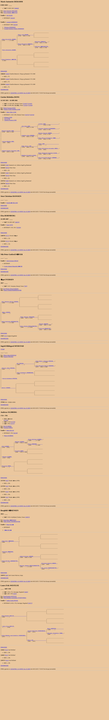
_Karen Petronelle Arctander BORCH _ (48, 160)
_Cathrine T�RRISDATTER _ (41, 49)
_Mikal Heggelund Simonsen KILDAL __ (48, 165)
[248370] (17, 236)
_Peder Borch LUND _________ (29, 157)
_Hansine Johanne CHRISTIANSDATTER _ (29, 606)
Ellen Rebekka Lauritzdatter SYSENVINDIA (15, 639)
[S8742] (7, 181)
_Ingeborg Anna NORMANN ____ (29, 144)
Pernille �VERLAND (12, 216)
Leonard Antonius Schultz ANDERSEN (14, 28)
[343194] (15, 24)
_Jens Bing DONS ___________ (29, 133)
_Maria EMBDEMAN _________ (35, 473)
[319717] (30, 645)
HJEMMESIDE (4, 96)
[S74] (5, 356)
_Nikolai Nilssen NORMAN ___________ (48, 142)
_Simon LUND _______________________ (48, 154)
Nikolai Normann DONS (9, 114)
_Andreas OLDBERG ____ (20, 470)
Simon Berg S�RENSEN (9, 555)
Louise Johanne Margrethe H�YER (13, 280)
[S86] (6, 617)
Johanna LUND (8, 124)
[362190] (15, 461)
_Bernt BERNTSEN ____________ (55, 674)
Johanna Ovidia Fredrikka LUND (12, 116)
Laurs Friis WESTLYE (8, 671)
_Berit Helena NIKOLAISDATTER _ (29, 346)
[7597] (25, 300)
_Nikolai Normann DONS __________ (10, 139)
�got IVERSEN (6, 329)
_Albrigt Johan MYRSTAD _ (8, 390)
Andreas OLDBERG (7, 488)
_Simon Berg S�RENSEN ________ (10, 577)
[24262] (26, 633)
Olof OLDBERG (7, 454)
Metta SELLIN (10, 458)
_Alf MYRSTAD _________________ (25, 384)
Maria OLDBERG (8, 463)
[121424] (30, 110)
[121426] (30, 112)
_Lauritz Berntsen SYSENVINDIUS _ (36, 677)
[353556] (18, 241)
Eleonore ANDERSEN (10, 27)
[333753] (27, 121)
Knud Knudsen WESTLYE (10, 638)
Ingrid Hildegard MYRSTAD (9, 402)
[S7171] (7, 249)
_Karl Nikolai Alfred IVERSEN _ (10, 317)
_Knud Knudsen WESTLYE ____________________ (13, 659)
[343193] (12, 18)
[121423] (25, 110)
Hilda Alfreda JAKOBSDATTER (12, 556)
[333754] (32, 121)
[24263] (15, 635)
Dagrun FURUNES (8, 377)
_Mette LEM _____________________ (36, 688)
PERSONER (4, 78)
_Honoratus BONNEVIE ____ (41, 43)
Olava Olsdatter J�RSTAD (10, 12)
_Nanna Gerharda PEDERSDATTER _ (10, 340)
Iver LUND (7, 125)
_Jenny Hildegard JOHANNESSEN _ (25, 395)
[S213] (6, 698)
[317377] (12, 451)
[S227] (7, 515)
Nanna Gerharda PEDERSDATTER (12, 304)
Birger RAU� (10, 559)
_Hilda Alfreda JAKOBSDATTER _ (10, 601)
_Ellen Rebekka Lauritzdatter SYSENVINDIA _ (13, 682)
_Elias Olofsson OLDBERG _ (35, 467)
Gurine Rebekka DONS (8, 151)
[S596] (7, 178)
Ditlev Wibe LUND (11, 119)
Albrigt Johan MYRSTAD (9, 376)
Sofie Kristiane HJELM (12, 274)
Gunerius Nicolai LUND (10, 127)
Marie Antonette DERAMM (9, 53)
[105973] (27, 552)
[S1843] (7, 80)
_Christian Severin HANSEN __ (49, 603)
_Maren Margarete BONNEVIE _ (25, 46)
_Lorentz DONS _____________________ (48, 130)
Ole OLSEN (9, 15)
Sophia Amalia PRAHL (12, 642)
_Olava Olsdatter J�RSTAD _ (9, 64)
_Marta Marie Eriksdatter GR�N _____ (49, 147)
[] (3, 80)
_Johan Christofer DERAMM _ (9, 41)
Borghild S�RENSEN (8, 590)
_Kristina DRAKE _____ (20, 481)
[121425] (25, 112)
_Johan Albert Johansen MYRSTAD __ (45, 382)
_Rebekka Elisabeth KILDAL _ (29, 168)
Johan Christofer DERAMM (10, 11)
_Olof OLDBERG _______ (7, 475)
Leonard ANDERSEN (11, 22)
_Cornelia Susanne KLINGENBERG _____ (48, 136)
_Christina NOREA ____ (7, 499)
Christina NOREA (8, 455)
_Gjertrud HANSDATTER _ (45, 349)
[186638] (16, 8)
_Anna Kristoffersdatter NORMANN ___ (48, 171)
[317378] (6, 448)
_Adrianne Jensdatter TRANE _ (55, 680)
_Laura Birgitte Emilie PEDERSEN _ (45, 387)
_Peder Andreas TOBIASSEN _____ (29, 335)
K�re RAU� (8, 565)
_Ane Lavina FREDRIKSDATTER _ (49, 609)
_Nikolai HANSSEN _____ (45, 343)
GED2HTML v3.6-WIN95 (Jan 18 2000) (20, 99)
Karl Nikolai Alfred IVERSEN (10, 302)
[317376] (13, 449)
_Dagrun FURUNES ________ (8, 414)
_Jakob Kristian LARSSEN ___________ (29, 595)
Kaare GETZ (9, 238)
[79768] (3, 370)
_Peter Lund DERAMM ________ (25, 35)
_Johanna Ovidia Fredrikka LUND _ (10, 162)
